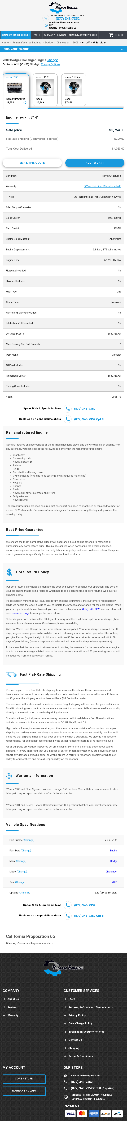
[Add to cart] (95, 163)
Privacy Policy (75, 1015)
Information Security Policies (84, 1031)
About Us (11, 999)
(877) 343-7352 (91, 609)
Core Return (24, 1078)
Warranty (11, 1015)
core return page (20, 613)
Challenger (111, 871)
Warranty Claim (24, 1090)
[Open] (25, 102)
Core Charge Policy (78, 1023)
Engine (113, 850)
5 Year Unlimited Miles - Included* (102, 186)
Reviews (10, 1007)
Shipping (71, 1048)
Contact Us (73, 1040)
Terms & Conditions (78, 1056)
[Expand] (122, 49)
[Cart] (111, 35)
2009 (114, 882)
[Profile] (119, 35)
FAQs (69, 999)
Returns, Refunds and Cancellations (88, 1007)
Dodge (113, 861)
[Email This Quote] (32, 163)
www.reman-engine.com (85, 1075)
